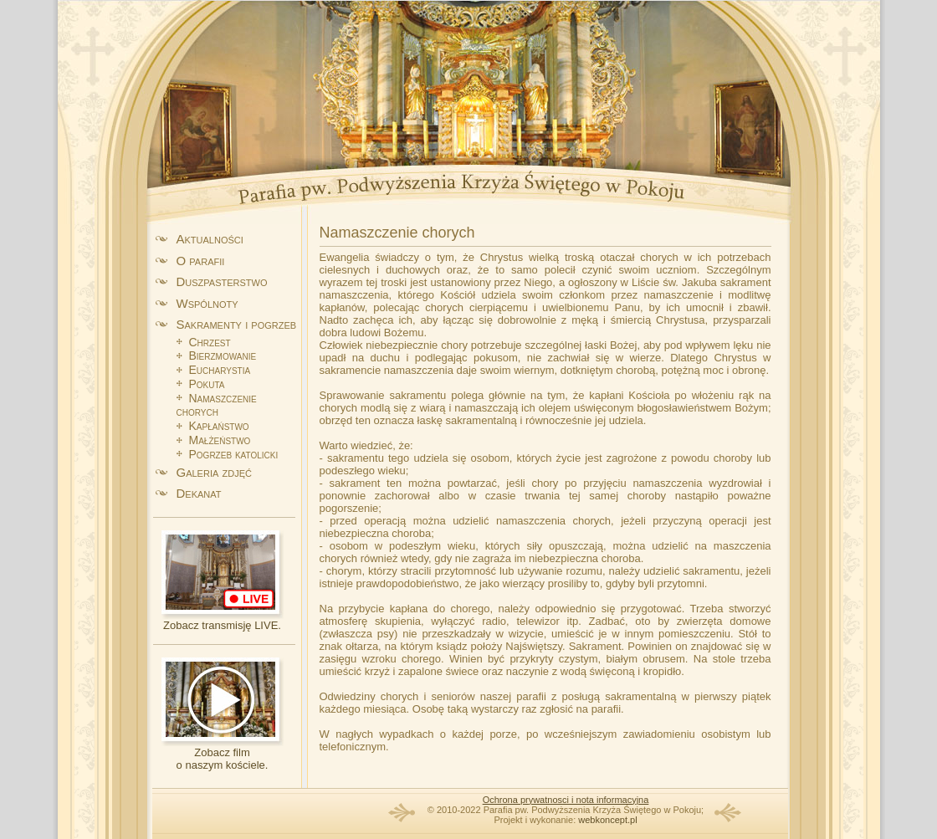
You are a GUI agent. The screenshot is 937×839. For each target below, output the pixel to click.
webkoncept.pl (607, 820)
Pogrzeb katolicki (234, 454)
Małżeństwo (220, 440)
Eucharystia (220, 369)
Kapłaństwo (219, 425)
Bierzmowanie (223, 355)
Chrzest (210, 342)
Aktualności (210, 239)
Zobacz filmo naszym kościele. (223, 758)
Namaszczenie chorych (217, 405)
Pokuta (207, 384)
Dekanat (199, 493)
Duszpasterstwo (222, 281)
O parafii (201, 260)
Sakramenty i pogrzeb (237, 324)
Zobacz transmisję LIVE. (222, 625)
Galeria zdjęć (214, 472)
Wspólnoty (207, 303)
